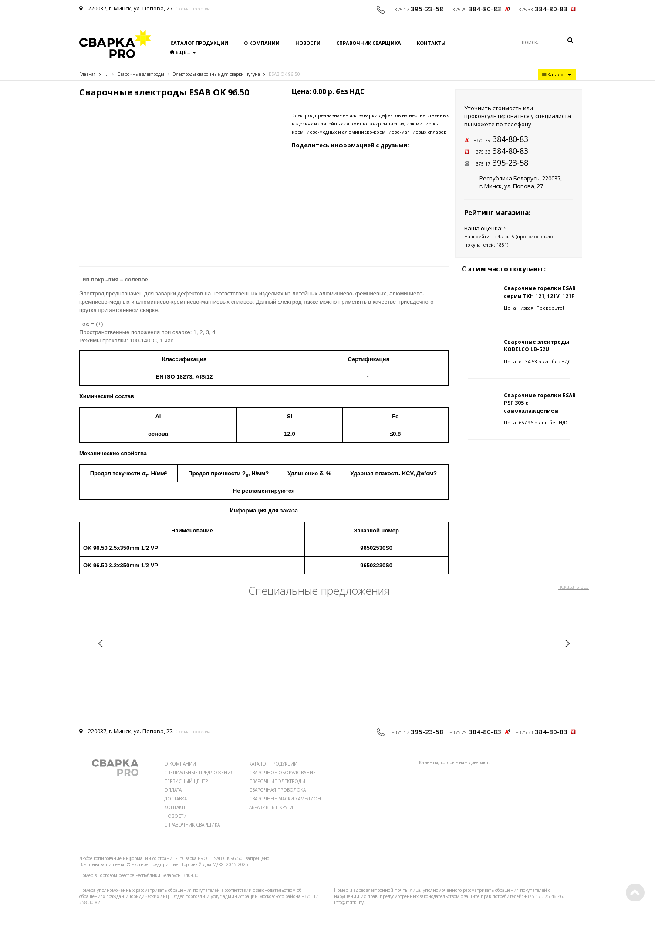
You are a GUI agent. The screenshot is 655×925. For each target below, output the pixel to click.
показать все (573, 586)
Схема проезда (193, 8)
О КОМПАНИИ (180, 764)
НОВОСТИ (175, 816)
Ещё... (183, 52)
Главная (87, 74)
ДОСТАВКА (175, 799)
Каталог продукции (199, 43)
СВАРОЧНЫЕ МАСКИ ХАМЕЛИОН (285, 799)
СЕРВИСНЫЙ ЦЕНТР (186, 781)
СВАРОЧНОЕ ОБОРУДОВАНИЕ (282, 772)
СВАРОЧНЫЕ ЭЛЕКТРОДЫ (277, 781)
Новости (308, 43)
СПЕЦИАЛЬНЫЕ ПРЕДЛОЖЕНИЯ (199, 772)
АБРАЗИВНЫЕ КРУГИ (271, 807)
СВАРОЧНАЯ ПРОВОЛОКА (277, 790)
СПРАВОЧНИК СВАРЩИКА (192, 825)
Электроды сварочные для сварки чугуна (216, 74)
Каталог (556, 74)
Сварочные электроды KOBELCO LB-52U (536, 345)
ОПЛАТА (173, 790)
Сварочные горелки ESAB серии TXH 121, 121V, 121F (540, 292)
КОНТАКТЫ (176, 807)
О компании (262, 43)
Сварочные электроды (140, 74)
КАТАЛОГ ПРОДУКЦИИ (273, 764)
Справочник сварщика (368, 43)
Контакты (431, 43)
